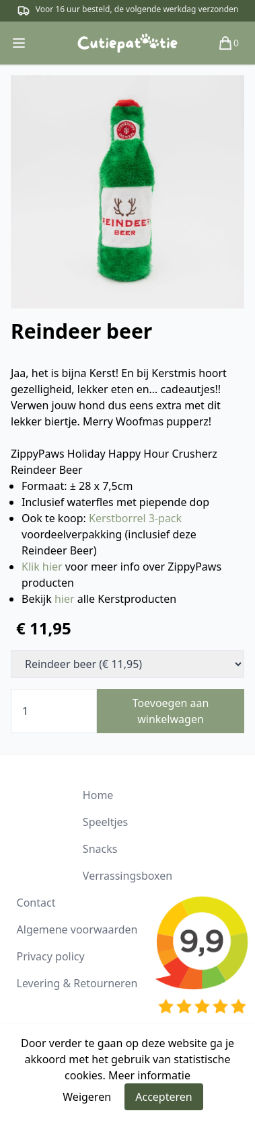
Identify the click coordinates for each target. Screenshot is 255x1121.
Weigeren (87, 1096)
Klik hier (42, 566)
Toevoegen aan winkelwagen (171, 711)
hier (64, 598)
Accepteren (163, 1096)
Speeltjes (105, 822)
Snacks (100, 848)
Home (98, 795)
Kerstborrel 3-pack (135, 518)
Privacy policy (51, 956)
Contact (36, 902)
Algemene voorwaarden (77, 929)
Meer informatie (149, 1075)
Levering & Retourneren (77, 983)
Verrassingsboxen (127, 875)
